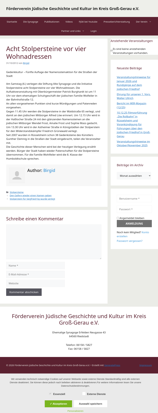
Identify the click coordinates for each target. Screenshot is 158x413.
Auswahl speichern (90, 403)
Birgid (49, 170)
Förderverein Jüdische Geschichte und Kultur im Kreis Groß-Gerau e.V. (72, 8)
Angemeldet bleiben (130, 218)
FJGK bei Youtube (88, 21)
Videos (69, 21)
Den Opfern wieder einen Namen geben (31, 195)
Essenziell (57, 393)
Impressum (145, 365)
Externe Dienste (94, 393)
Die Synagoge (30, 21)
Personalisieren (75, 411)
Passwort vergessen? (129, 241)
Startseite (12, 21)
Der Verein (145, 21)
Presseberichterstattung (117, 21)
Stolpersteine (17, 192)
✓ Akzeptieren (58, 403)
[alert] (134, 51)
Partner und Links (74, 30)
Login (94, 30)
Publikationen (51, 21)
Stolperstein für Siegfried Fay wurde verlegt (32, 198)
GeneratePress (112, 365)
